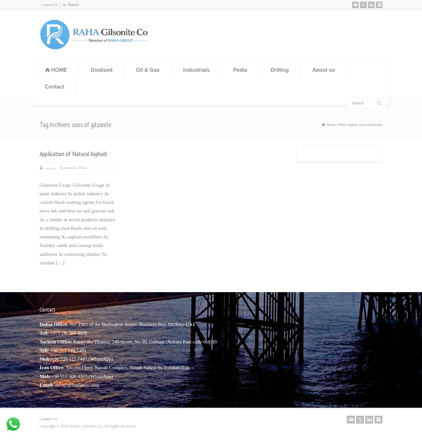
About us (323, 70)
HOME (59, 70)
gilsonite (70, 168)
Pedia (240, 70)
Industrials (196, 70)
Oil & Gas (148, 70)
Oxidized (102, 70)
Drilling (280, 70)
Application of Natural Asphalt (73, 154)
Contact (55, 87)
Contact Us (50, 5)
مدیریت (50, 168)
